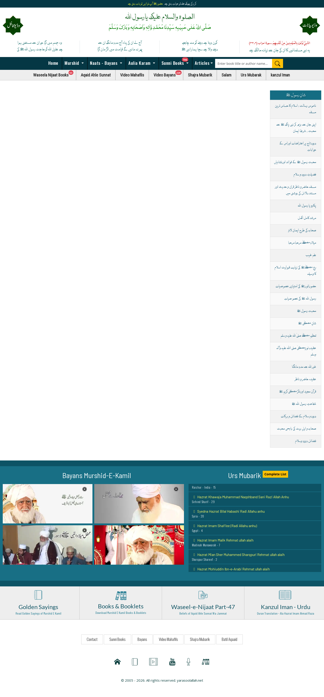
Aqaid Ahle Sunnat (96, 75)
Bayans (142, 639)
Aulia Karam (139, 63)
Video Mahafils (132, 75)
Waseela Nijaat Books (54, 73)
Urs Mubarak (251, 75)
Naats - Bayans (104, 63)
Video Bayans (168, 73)
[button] (47, 503)
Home (52, 63)
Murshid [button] (72, 63)
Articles (202, 63)
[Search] (277, 63)
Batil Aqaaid (229, 639)
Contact (92, 639)
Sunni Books (176, 61)
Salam (226, 75)
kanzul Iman (280, 75)
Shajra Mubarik (200, 75)
